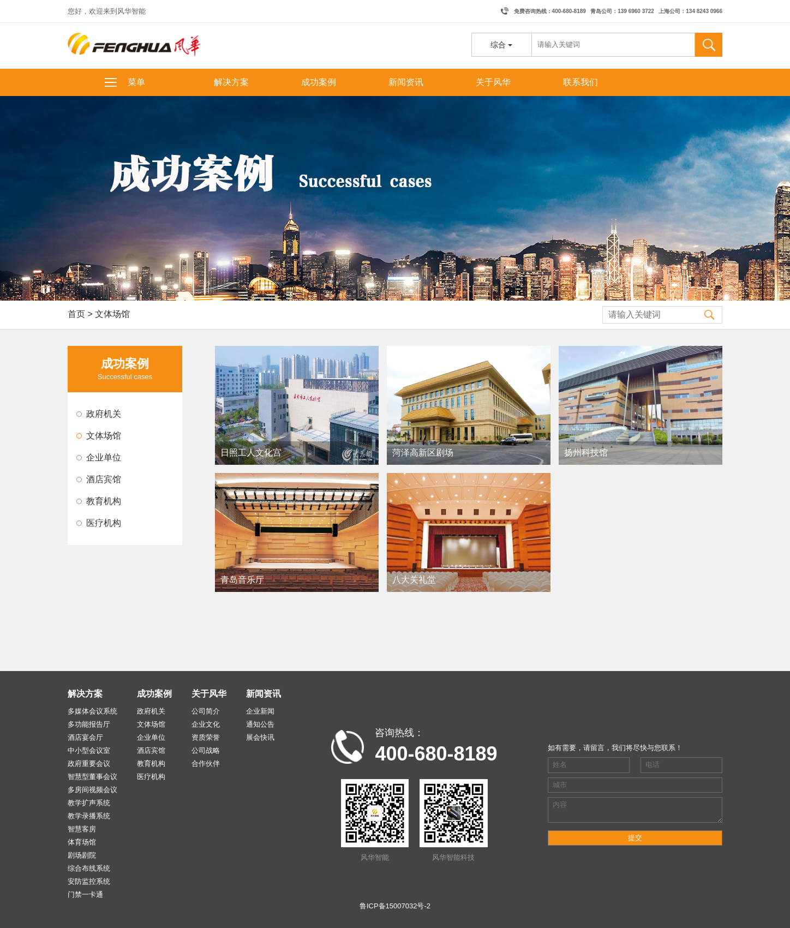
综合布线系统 (89, 868)
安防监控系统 (89, 881)
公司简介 (205, 711)
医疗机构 (103, 523)
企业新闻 (260, 711)
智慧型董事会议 (92, 777)
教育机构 (103, 501)
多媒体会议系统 (92, 711)
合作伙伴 (205, 763)
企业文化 (205, 724)
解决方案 (231, 82)
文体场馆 (103, 435)
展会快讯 (260, 737)
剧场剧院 (82, 855)
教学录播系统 (89, 816)
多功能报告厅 (89, 724)
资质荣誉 (205, 737)
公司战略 (205, 750)
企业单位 (103, 457)
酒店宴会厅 (85, 737)
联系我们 (580, 82)
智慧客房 (82, 829)
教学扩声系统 (89, 803)
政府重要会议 (89, 763)
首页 (76, 314)
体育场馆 (82, 842)
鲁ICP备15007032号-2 (395, 906)
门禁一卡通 (85, 894)
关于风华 (493, 82)
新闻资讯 (405, 82)
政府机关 (103, 413)
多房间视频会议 (92, 790)
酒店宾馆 (103, 479)
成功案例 (318, 82)
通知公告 (260, 724)
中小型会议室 (89, 750)
